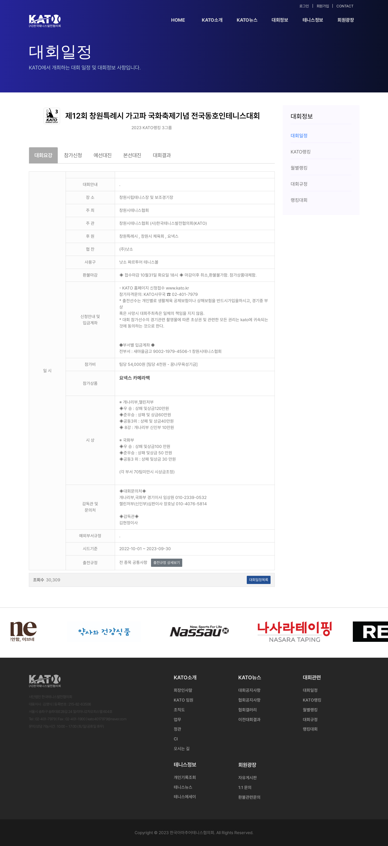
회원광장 (345, 20)
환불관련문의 (249, 797)
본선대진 (132, 155)
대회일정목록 (258, 580)
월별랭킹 (310, 709)
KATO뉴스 (247, 20)
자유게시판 (247, 777)
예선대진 (103, 155)
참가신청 (73, 155)
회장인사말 (183, 690)
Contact (344, 6)
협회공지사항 (249, 700)
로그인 (304, 6)
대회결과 (162, 155)
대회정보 (280, 20)
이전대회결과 (249, 719)
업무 (177, 719)
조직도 (179, 709)
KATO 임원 (183, 700)
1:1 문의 (245, 787)
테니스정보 (313, 20)
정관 (177, 729)
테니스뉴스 (183, 787)
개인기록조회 (185, 777)
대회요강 (43, 155)
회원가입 (323, 6)
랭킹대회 (310, 729)
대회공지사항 (249, 690)
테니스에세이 (185, 796)
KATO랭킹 (312, 700)
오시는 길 (182, 748)
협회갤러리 (247, 709)
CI (176, 738)
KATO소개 (212, 20)
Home (178, 20)
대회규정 (310, 719)
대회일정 (310, 690)
